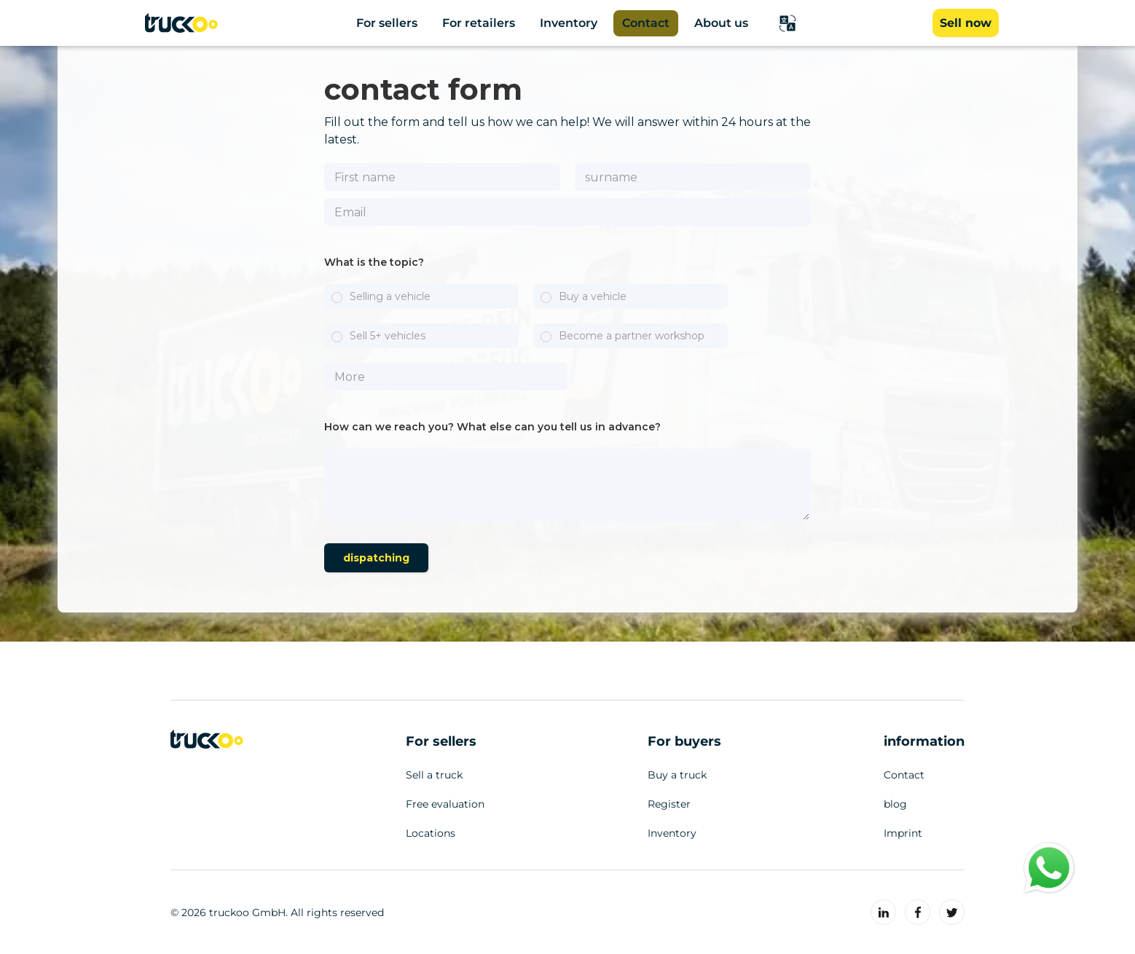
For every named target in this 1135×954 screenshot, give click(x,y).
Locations (430, 833)
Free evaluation (445, 804)
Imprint (903, 833)
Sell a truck (434, 774)
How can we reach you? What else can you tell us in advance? (492, 426)
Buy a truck (677, 774)
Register (669, 804)
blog (895, 804)
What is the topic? (374, 262)
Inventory (672, 833)
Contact (904, 774)
